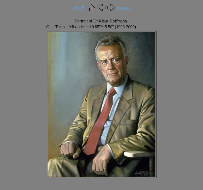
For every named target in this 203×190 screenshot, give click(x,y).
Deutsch (124, 7)
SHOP (78, 7)
